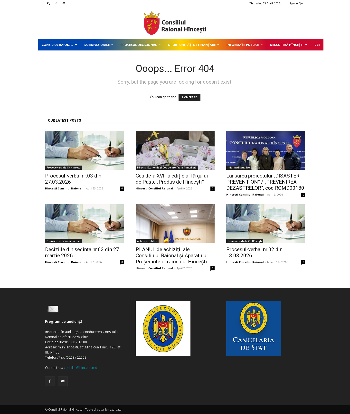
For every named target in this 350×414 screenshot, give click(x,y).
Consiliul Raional (59, 44)
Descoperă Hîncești (288, 44)
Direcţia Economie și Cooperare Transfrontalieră (167, 167)
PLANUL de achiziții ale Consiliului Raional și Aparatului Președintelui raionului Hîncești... (173, 255)
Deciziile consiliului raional (63, 241)
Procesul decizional (141, 44)
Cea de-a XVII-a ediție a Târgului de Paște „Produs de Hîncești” (172, 179)
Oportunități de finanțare (193, 44)
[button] (48, 3)
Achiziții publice (147, 241)
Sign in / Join (297, 3)
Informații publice (245, 44)
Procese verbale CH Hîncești (64, 167)
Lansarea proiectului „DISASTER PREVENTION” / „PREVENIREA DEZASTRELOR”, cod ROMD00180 (265, 182)
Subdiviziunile (99, 44)
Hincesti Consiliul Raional (64, 188)
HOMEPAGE (189, 97)
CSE (317, 44)
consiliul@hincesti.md (80, 367)
